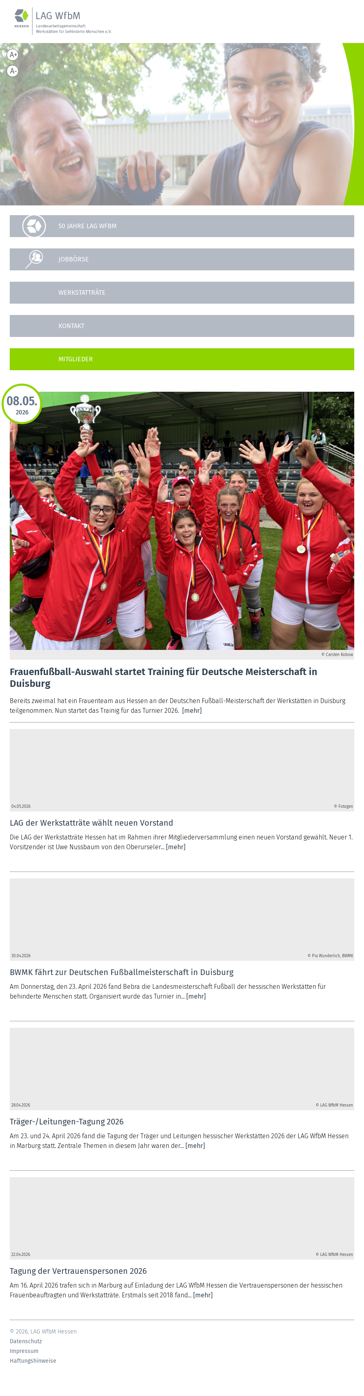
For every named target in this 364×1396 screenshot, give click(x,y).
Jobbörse (73, 259)
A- (13, 71)
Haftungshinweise (33, 1361)
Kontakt (71, 326)
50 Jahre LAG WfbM (87, 226)
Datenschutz (26, 1341)
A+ (13, 54)
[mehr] (192, 710)
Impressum (24, 1351)
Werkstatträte (82, 292)
